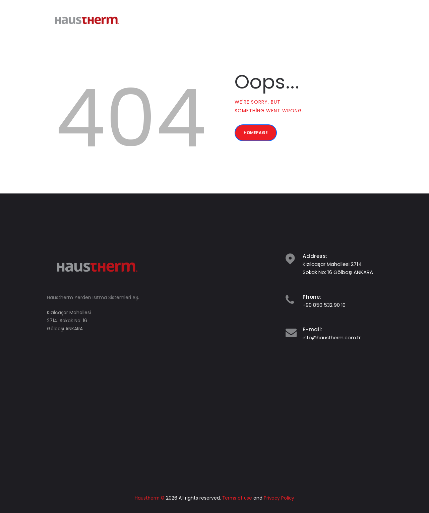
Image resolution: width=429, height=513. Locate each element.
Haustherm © (148, 498)
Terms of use (237, 498)
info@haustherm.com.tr (332, 337)
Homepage (259, 135)
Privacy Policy (280, 498)
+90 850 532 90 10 (325, 304)
